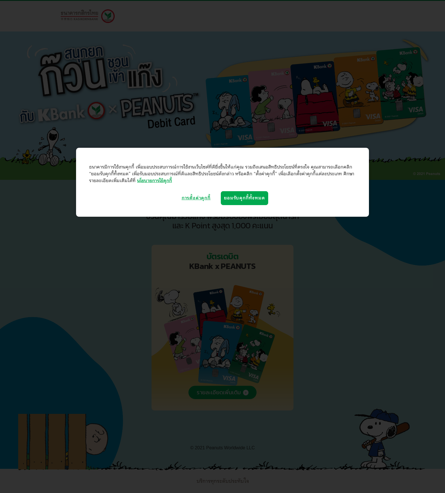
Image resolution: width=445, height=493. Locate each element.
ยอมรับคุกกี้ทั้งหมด (244, 198)
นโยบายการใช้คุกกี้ (154, 181)
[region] (222, 182)
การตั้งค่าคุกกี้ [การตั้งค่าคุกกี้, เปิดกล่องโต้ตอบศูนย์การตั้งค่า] (196, 198)
